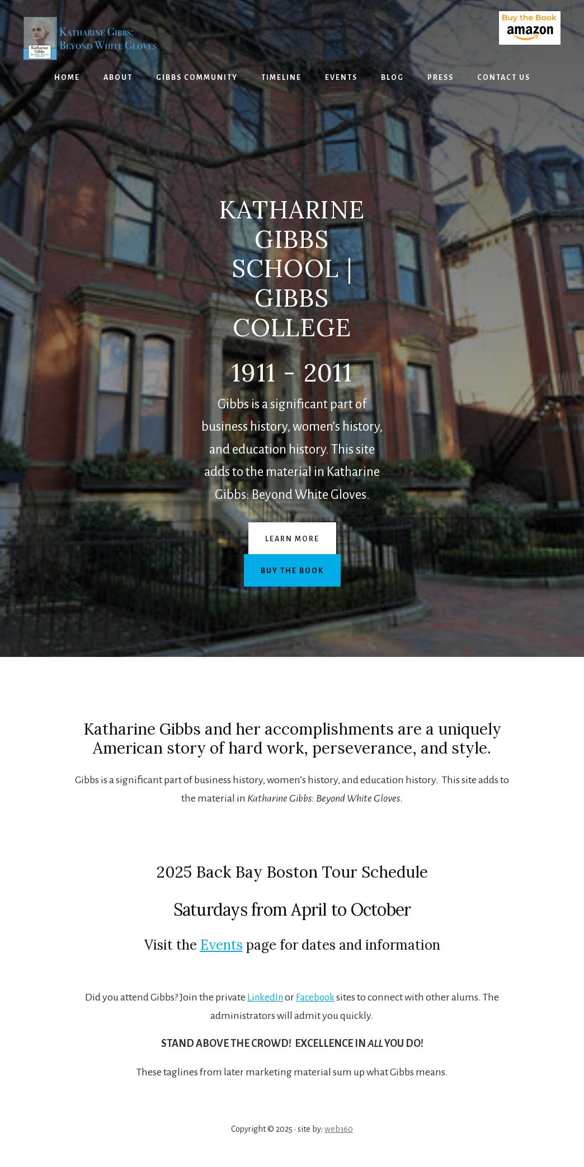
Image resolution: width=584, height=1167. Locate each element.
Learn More (292, 539)
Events (221, 945)
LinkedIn (265, 997)
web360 (338, 1129)
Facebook (316, 997)
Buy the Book (292, 571)
